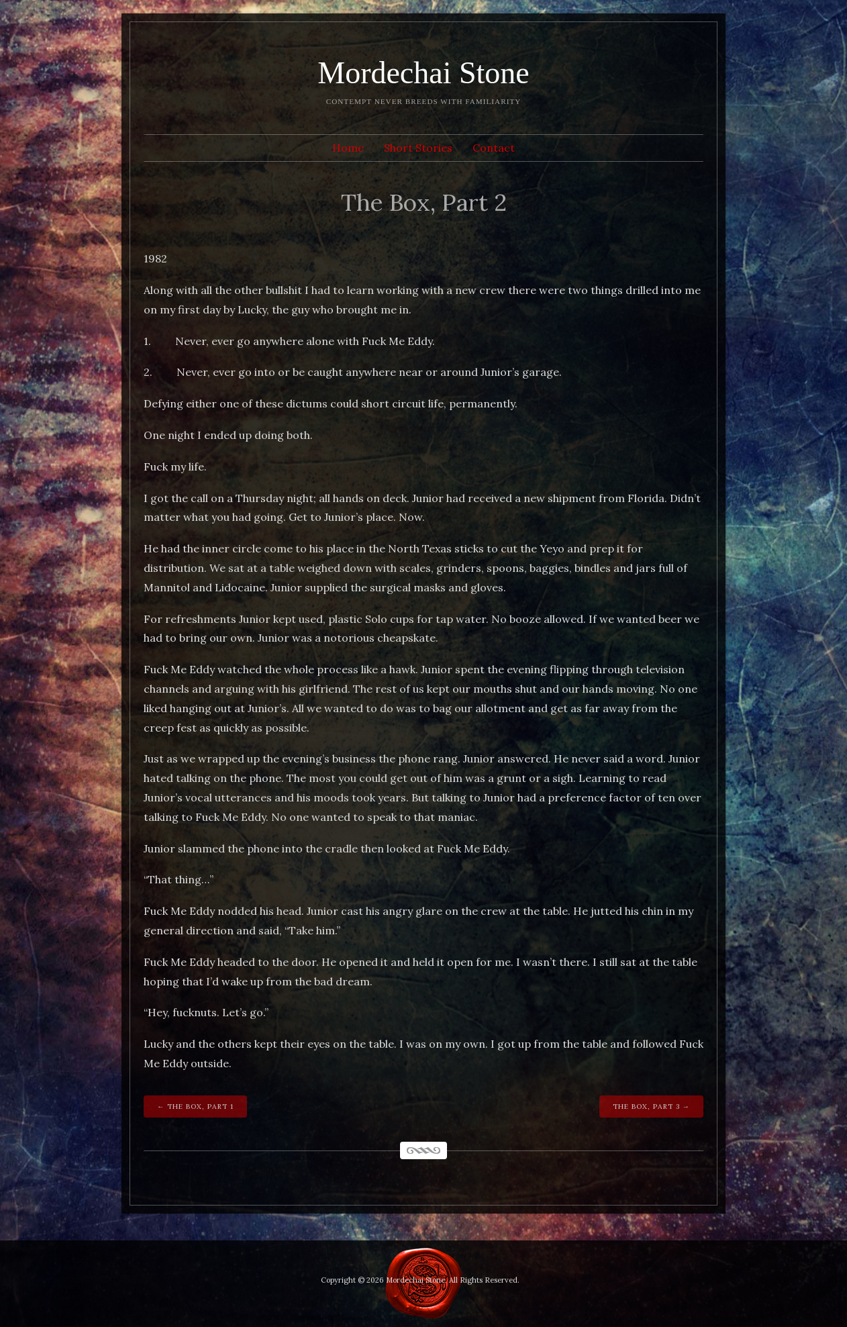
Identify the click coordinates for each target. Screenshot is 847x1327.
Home (348, 147)
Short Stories (418, 147)
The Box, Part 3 (646, 1106)
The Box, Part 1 (200, 1106)
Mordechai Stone (423, 73)
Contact (493, 147)
